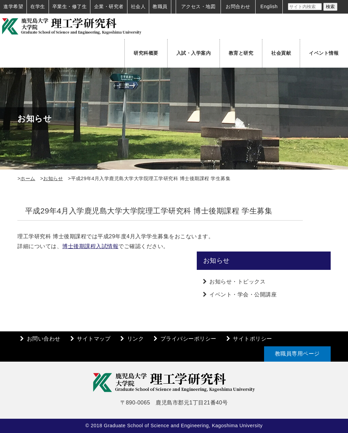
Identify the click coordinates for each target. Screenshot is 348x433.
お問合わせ (238, 6)
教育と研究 (241, 53)
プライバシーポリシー (188, 339)
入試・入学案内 (193, 53)
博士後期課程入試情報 (90, 246)
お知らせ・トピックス (237, 281)
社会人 (138, 6)
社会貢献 (281, 53)
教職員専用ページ (297, 354)
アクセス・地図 (198, 6)
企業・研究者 (109, 6)
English (269, 6)
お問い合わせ (43, 339)
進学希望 (13, 6)
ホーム (27, 178)
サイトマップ (93, 339)
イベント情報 (323, 53)
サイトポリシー (252, 339)
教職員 (160, 6)
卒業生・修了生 (69, 6)
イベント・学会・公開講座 (243, 294)
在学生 (37, 6)
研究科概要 (146, 53)
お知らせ (53, 178)
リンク (135, 339)
